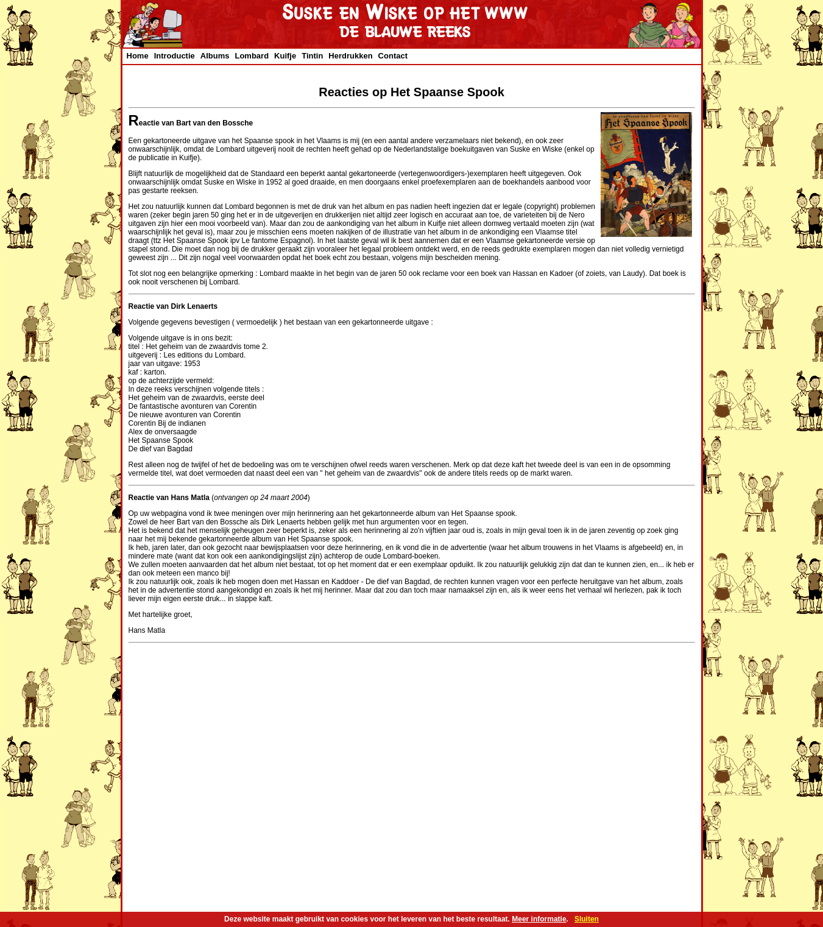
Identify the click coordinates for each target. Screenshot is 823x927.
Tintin (312, 55)
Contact (393, 55)
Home (138, 55)
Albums (215, 55)
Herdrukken (350, 55)
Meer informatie (539, 919)
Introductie (174, 55)
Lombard (252, 55)
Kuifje (285, 55)
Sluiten (586, 919)
